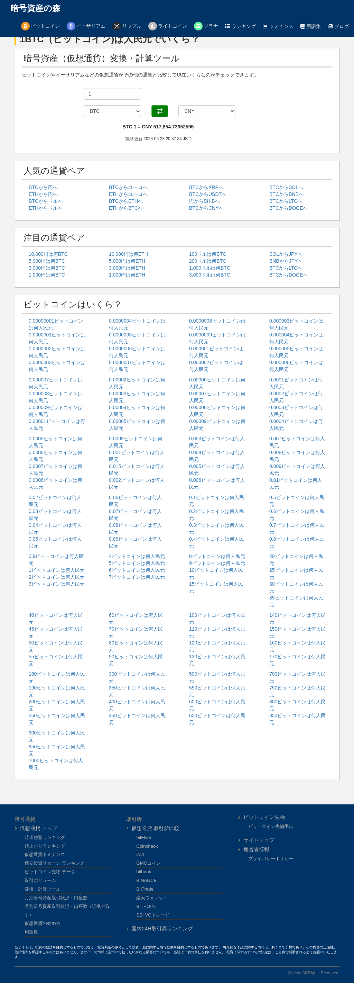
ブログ (338, 26)
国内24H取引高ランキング (162, 928)
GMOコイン (148, 863)
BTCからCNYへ (206, 208)
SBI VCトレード (152, 915)
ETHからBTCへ (126, 208)
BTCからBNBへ (286, 194)
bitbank (143, 871)
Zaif (140, 854)
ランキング (240, 26)
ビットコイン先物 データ (50, 871)
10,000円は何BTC (48, 254)
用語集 (310, 26)
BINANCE (146, 880)
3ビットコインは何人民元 (57, 584)
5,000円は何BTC (47, 261)
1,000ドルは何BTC (209, 268)
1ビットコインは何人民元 (57, 570)
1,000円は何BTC (47, 275)
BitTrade (144, 889)
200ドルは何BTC (207, 261)
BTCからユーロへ (128, 187)
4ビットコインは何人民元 (137, 556)
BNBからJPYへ (285, 261)
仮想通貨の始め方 (42, 923)
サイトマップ (258, 840)
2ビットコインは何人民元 (57, 577)
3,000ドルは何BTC (209, 275)
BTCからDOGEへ (288, 208)
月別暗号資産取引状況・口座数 (56, 897)
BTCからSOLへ (286, 187)
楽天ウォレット (152, 897)
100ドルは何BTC (207, 254)
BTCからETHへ (126, 201)
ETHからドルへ (46, 208)
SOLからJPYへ (285, 254)
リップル (126, 26)
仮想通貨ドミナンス (45, 854)
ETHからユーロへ (128, 194)
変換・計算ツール (42, 889)
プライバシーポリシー (270, 858)
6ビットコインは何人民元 (137, 570)
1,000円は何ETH (127, 275)
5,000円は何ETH (127, 261)
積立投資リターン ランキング (54, 863)
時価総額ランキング (45, 837)
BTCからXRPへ (206, 187)
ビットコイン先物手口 (270, 826)
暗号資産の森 (35, 8)
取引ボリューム (40, 880)
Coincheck (147, 846)
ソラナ (206, 26)
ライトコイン (167, 26)
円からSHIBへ (204, 201)
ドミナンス (278, 26)
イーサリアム (86, 26)
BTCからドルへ (46, 201)
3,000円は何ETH (127, 268)
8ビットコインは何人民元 (217, 556)
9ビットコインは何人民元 (217, 563)
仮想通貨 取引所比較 (155, 828)
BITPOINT (146, 906)
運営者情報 (256, 849)
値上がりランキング (45, 846)
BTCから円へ (43, 187)
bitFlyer (143, 837)
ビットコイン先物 (264, 817)
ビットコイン (40, 26)
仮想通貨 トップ (38, 828)
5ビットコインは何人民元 (137, 563)
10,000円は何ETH (128, 254)
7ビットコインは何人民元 (137, 577)
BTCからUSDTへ (207, 194)
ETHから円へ (43, 194)
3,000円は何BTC (47, 268)
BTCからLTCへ (285, 201)
